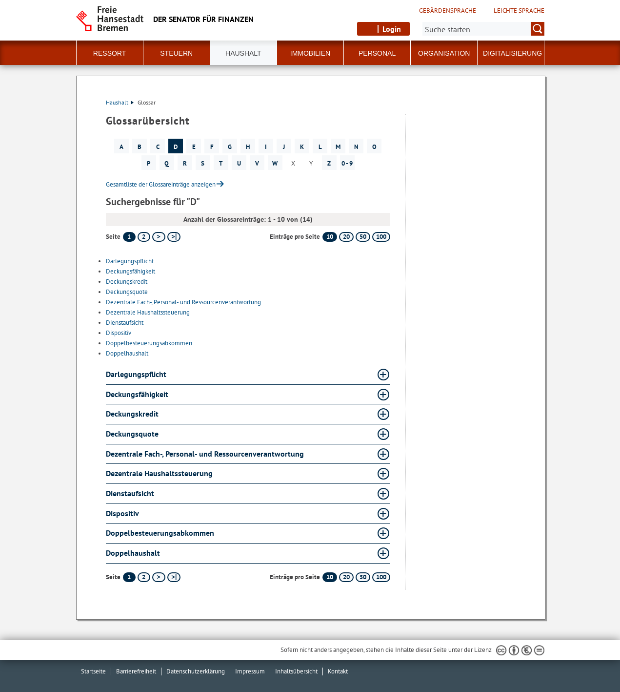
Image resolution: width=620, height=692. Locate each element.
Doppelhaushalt (127, 353)
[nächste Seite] (158, 237)
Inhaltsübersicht (296, 671)
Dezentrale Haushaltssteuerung (148, 312)
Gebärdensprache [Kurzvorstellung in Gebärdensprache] (447, 11)
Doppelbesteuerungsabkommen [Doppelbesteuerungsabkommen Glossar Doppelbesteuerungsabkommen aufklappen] (160, 533)
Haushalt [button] (243, 53)
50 (363, 236)
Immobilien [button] (310, 53)
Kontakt (338, 671)
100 (381, 236)
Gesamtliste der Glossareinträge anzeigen (161, 184)
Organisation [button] (444, 53)
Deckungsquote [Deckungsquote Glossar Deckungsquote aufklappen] (132, 434)
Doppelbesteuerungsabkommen (149, 343)
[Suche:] (483, 29)
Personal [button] (377, 53)
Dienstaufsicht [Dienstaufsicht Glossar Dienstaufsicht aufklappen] (130, 493)
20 (346, 236)
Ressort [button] (109, 53)
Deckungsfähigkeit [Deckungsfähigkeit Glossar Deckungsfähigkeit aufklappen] (137, 394)
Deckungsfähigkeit (130, 271)
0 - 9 (347, 163)
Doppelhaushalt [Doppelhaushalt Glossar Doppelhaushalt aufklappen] (133, 553)
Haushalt (120, 102)
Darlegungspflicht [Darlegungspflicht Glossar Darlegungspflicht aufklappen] (136, 374)
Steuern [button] (176, 53)
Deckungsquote (127, 292)
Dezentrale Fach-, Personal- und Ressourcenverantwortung (183, 302)
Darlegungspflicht (130, 261)
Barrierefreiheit (136, 671)
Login (391, 29)
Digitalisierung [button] (512, 53)
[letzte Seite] (173, 237)
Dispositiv (118, 333)
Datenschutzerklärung (195, 671)
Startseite (93, 671)
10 (329, 236)
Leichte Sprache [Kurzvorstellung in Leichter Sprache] (519, 11)
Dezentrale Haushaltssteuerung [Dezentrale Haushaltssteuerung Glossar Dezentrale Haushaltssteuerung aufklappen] (159, 473)
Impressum (250, 671)
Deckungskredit (126, 281)
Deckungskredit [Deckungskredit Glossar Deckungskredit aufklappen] (132, 414)
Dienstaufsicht (124, 322)
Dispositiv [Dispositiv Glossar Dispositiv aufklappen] (122, 513)
